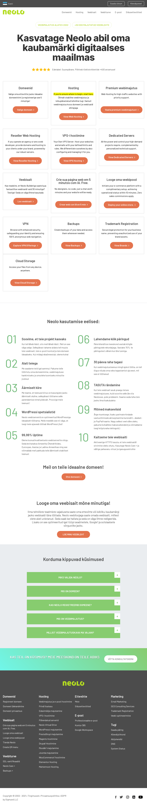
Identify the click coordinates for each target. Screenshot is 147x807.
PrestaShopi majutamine (51, 734)
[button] (25, 109)
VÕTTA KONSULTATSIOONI (120, 659)
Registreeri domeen (12, 701)
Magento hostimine (48, 738)
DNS (113, 743)
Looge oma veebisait (13, 733)
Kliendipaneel (136, 3)
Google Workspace (84, 729)
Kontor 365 (80, 725)
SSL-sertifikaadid (11, 761)
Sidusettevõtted (134, 12)
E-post (118, 12)
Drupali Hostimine (47, 743)
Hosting (79, 12)
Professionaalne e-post (86, 720)
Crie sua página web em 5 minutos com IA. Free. (19, 727)
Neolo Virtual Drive (48, 724)
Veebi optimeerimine (121, 715)
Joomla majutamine (48, 752)
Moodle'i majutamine (49, 748)
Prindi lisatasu (46, 706)
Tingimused (33, 795)
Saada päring (117, 729)
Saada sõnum (116, 3)
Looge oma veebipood (13, 737)
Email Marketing (118, 701)
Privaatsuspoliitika (50, 795)
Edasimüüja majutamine (50, 710)
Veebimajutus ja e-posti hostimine (55, 701)
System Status (118, 748)
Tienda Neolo (9, 742)
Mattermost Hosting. (49, 766)
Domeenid (66, 12)
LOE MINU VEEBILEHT (73, 534)
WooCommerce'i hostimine (52, 757)
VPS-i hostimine (47, 715)
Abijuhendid (116, 739)
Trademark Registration (122, 710)
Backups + (8, 770)
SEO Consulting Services (122, 706)
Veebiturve (105, 12)
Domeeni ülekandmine (13, 706)
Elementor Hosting (48, 762)
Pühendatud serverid (49, 720)
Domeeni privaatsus (12, 710)
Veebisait (91, 12)
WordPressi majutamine (50, 729)
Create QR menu (10, 747)
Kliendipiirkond (118, 734)
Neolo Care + (9, 765)
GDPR (63, 795)
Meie (77, 701)
